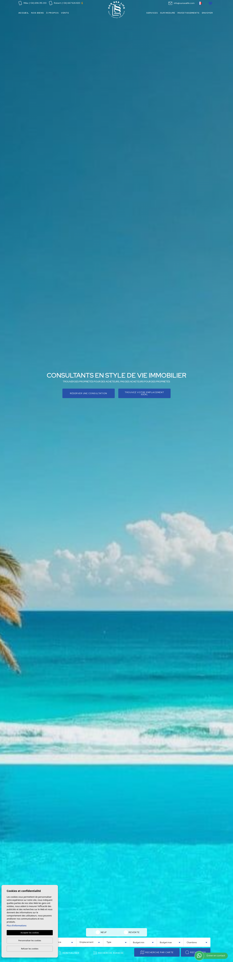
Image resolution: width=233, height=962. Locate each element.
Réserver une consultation (88, 393)
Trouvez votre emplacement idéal (144, 393)
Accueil (23, 12)
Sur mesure (167, 12)
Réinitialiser (68, 953)
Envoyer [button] (207, 12)
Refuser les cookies (29, 948)
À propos (52, 12)
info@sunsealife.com (182, 3)
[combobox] (63, 942)
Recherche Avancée (108, 953)
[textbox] (64, 942)
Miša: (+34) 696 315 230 (32, 3)
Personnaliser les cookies (29, 940)
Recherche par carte (157, 952)
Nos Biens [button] (37, 12)
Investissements (188, 12)
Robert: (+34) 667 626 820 (66, 3)
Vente (65, 12)
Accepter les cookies (30, 932)
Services (152, 12)
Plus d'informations (16, 925)
